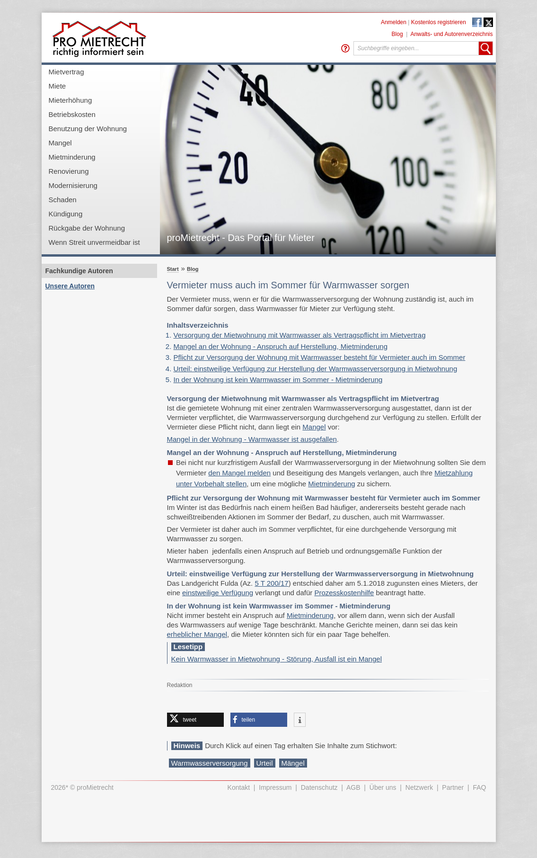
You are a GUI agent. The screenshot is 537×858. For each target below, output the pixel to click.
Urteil (264, 763)
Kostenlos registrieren (438, 22)
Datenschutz (319, 787)
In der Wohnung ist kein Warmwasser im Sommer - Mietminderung (278, 379)
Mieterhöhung (70, 100)
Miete (57, 86)
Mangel (60, 143)
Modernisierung (73, 185)
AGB (353, 787)
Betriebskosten (72, 114)
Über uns (383, 787)
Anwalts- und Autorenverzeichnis (451, 34)
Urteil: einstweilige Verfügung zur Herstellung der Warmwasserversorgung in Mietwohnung (316, 369)
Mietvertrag (66, 72)
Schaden (63, 200)
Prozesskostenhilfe (344, 593)
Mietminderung (72, 157)
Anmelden (393, 22)
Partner (453, 787)
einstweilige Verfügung (217, 593)
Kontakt (239, 787)
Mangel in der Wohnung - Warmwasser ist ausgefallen (252, 439)
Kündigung (66, 214)
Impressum (275, 787)
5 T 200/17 (271, 583)
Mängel (293, 763)
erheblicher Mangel (197, 634)
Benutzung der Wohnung (88, 129)
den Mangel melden (239, 473)
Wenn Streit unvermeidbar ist (94, 242)
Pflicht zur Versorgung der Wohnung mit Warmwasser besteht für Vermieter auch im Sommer (320, 357)
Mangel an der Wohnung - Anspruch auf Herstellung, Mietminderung (280, 346)
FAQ (479, 787)
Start (173, 269)
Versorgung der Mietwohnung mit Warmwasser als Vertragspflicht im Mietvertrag (300, 335)
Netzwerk (419, 787)
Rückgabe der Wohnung (87, 228)
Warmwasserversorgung (209, 763)
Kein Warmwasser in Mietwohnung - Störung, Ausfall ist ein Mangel (276, 659)
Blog (397, 34)
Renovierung (69, 171)
